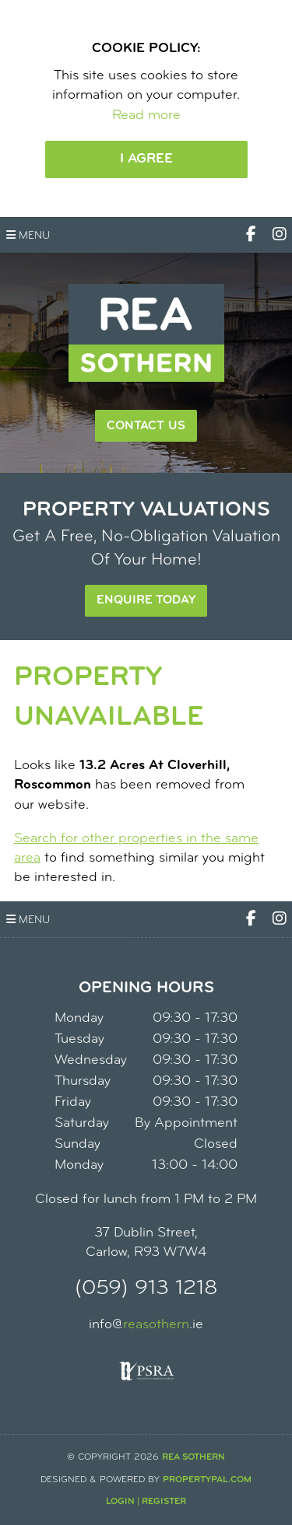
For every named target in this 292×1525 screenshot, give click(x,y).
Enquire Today (146, 600)
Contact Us (146, 426)
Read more (146, 115)
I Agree (146, 159)
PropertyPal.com (207, 1480)
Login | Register (146, 1501)
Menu (28, 235)
